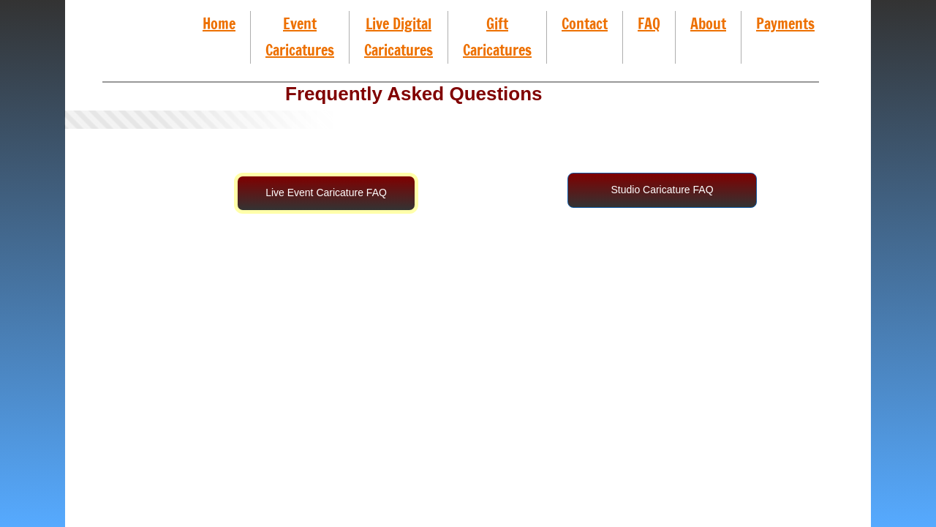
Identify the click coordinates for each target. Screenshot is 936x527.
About (708, 23)
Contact (585, 23)
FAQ (649, 23)
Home (219, 23)
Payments (785, 23)
